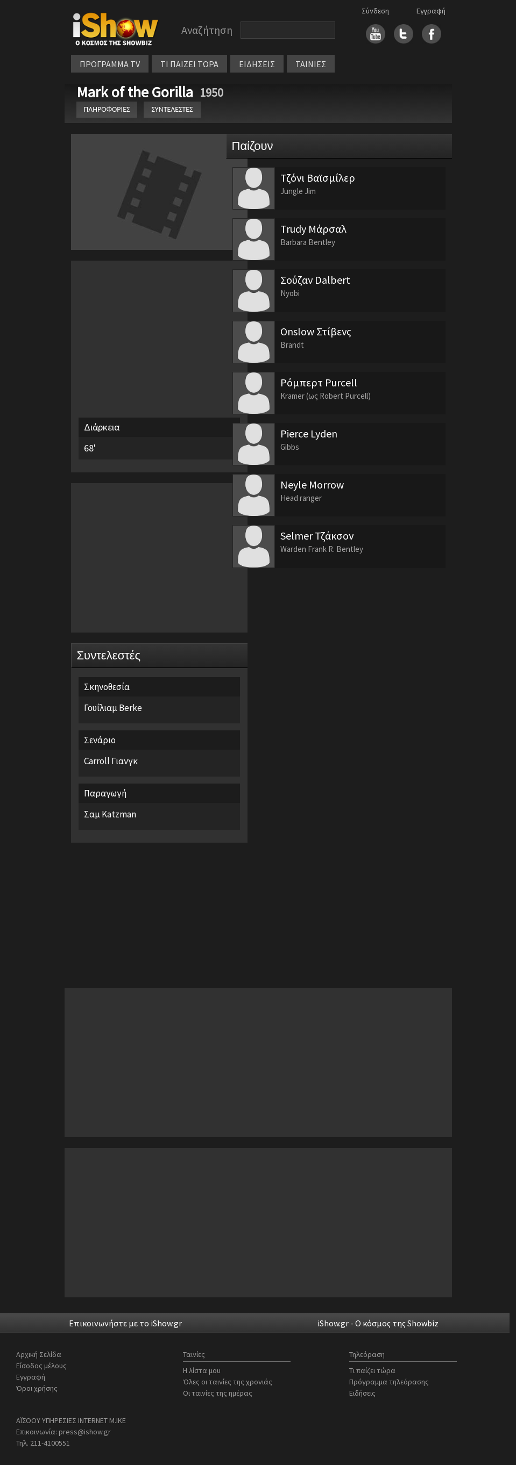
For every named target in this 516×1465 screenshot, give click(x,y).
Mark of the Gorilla (136, 92)
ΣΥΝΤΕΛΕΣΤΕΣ (172, 109)
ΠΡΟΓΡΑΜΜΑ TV (110, 64)
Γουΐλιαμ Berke (113, 708)
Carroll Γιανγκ (111, 761)
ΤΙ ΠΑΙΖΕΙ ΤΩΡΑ (189, 64)
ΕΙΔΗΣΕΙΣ (257, 64)
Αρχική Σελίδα (38, 1354)
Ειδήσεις (362, 1393)
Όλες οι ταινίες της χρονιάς (227, 1382)
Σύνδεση (375, 11)
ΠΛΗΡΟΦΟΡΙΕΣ (107, 109)
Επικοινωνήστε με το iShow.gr (125, 1323)
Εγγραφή (431, 11)
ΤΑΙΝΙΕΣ (310, 64)
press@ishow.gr (85, 1432)
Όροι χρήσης (37, 1388)
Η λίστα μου (202, 1370)
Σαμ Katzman (110, 814)
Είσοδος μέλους (41, 1365)
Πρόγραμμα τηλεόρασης (389, 1382)
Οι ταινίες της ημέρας (217, 1393)
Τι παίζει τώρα (372, 1370)
